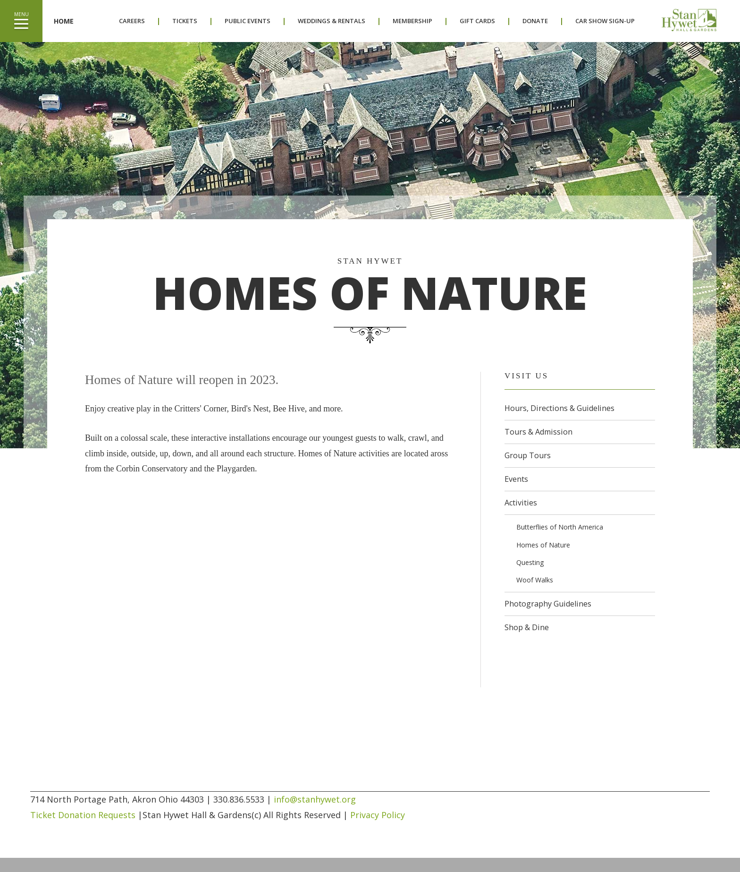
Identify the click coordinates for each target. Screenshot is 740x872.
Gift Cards (477, 21)
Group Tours (528, 455)
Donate (535, 21)
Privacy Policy (377, 815)
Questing (530, 562)
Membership (412, 21)
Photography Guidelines (548, 603)
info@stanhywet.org (315, 799)
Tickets (184, 21)
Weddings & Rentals (331, 21)
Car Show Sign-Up (605, 21)
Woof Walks (534, 579)
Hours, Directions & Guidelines (559, 408)
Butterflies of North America (559, 526)
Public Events (247, 21)
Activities (521, 502)
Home (64, 21)
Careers (132, 21)
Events (516, 479)
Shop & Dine (527, 627)
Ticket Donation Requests (82, 815)
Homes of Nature (543, 544)
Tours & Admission (538, 432)
